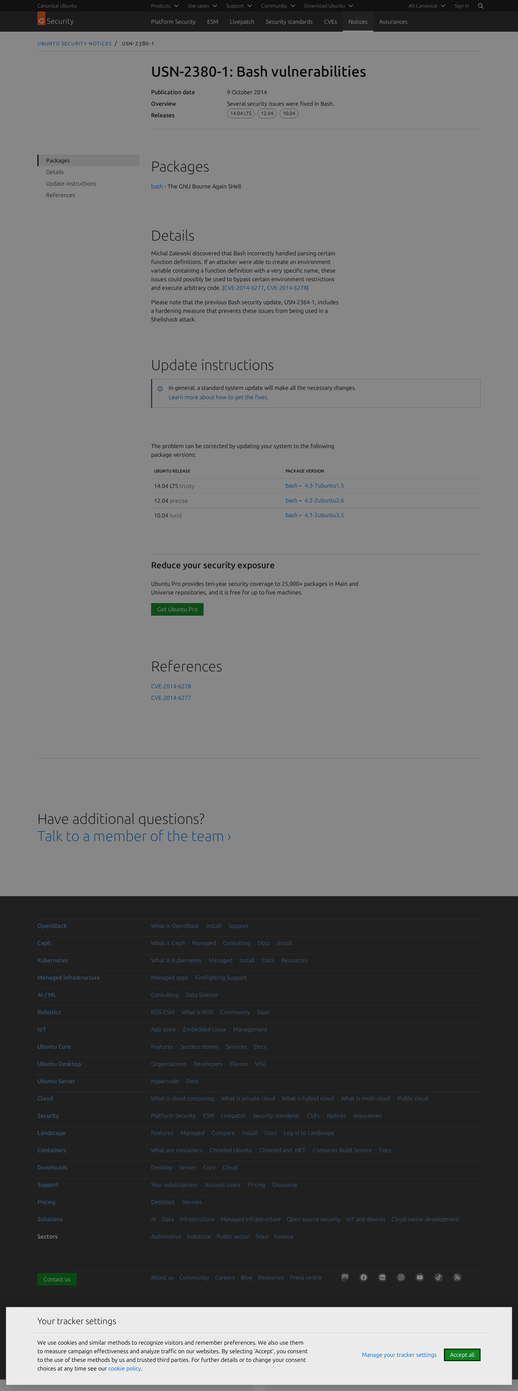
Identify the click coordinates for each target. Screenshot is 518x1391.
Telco (261, 1236)
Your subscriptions (174, 1184)
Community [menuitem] (274, 6)
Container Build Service (342, 1150)
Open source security (314, 1219)
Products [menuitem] (161, 6)
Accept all (462, 1354)
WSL (260, 1064)
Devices (192, 1202)
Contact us (57, 1279)
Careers (225, 1277)
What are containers (177, 1150)
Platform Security (173, 21)
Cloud (45, 1098)
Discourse (284, 1184)
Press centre (306, 1277)
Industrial (199, 1236)
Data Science (202, 994)
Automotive (166, 1236)
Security (48, 1115)
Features (162, 1046)
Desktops (163, 1202)
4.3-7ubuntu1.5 (324, 485)
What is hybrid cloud (308, 1098)
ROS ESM (162, 1012)
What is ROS (197, 1012)
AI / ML (46, 994)
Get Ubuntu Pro (177, 609)
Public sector (233, 1236)
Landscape (51, 1133)
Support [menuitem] (235, 6)
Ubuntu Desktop (59, 1064)
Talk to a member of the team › (134, 836)
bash (157, 186)
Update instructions (71, 183)
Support (238, 925)
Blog (246, 1277)
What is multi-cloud (365, 1098)
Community (235, 1012)
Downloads (52, 1167)
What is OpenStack (175, 925)
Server (188, 1167)
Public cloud (412, 1098)
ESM (212, 21)
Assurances (393, 21)
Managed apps (169, 977)
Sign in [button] (462, 6)
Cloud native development (425, 1219)
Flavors (239, 1064)
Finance (284, 1236)
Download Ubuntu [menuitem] (324, 6)
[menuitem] (426, 6)
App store (163, 1029)
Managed (204, 943)
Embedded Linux (204, 1029)
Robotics (49, 1012)
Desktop (161, 1167)
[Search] (480, 6)
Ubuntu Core (54, 1046)
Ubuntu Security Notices (74, 43)
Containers (51, 1150)
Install (213, 925)
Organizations (168, 1064)
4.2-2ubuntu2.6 (324, 500)
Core (209, 1167)
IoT (41, 1029)
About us (162, 1277)
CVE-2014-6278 (287, 287)
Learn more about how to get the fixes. (219, 397)
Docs (264, 943)
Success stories (200, 1046)
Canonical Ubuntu (57, 6)
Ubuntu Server (56, 1081)
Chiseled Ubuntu (231, 1150)
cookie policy (124, 1368)
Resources (294, 960)
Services (236, 1046)
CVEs (330, 21)
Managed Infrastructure (251, 1219)
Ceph (44, 943)
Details (55, 172)
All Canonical (423, 6)
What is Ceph (168, 943)
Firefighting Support (221, 977)
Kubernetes (52, 960)
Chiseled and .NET (282, 1150)
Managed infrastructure (68, 977)
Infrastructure (197, 1219)
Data (168, 1219)
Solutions (50, 1219)
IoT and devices (366, 1219)
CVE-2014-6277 (244, 287)
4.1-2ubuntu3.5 (324, 515)
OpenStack (52, 925)
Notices (358, 21)
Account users (222, 1184)
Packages (58, 160)
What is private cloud (248, 1098)
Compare (223, 1133)
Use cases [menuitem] (198, 6)
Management (250, 1029)
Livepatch (242, 21)
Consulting (236, 943)
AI (153, 1219)
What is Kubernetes (176, 960)
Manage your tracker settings (399, 1354)
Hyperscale (165, 1081)
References (60, 195)
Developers (208, 1064)
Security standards (289, 21)
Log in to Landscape (309, 1133)
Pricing (256, 1184)
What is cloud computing (182, 1098)
